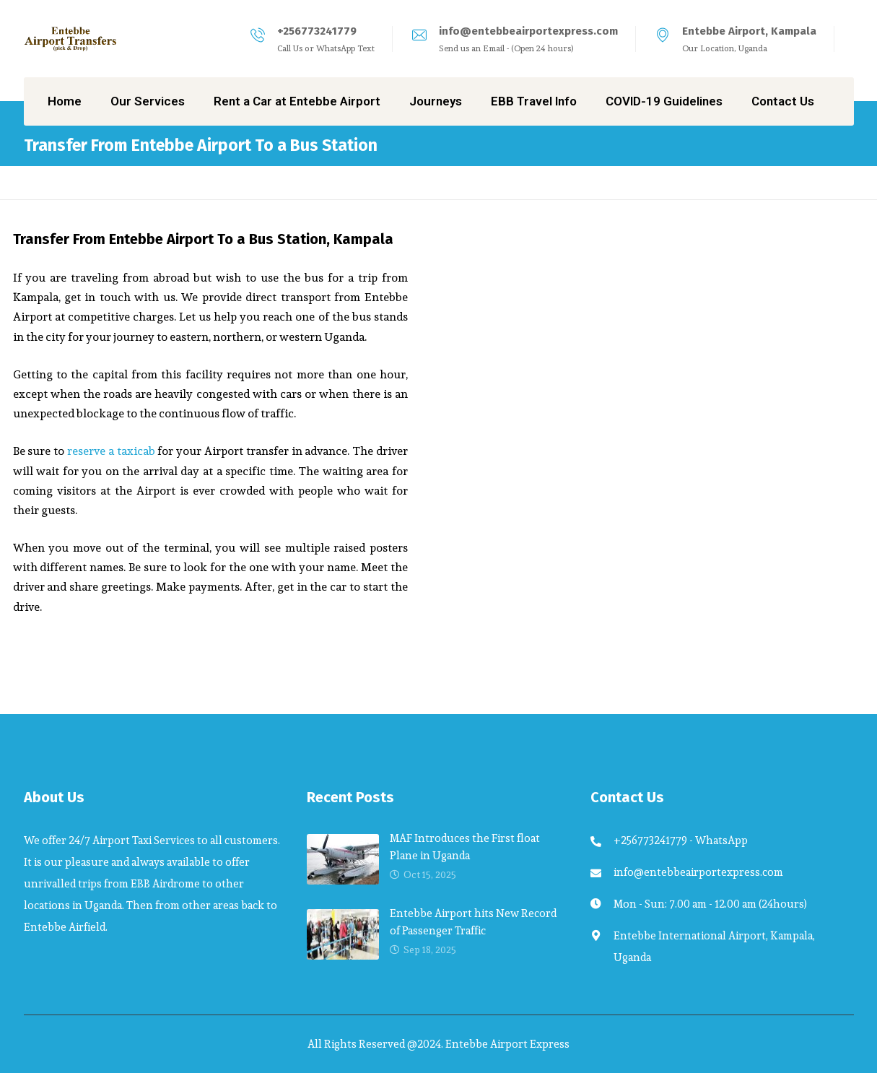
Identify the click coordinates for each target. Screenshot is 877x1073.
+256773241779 (317, 31)
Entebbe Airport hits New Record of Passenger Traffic (473, 922)
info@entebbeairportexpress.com (528, 31)
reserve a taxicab (111, 451)
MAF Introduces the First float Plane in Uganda (465, 847)
